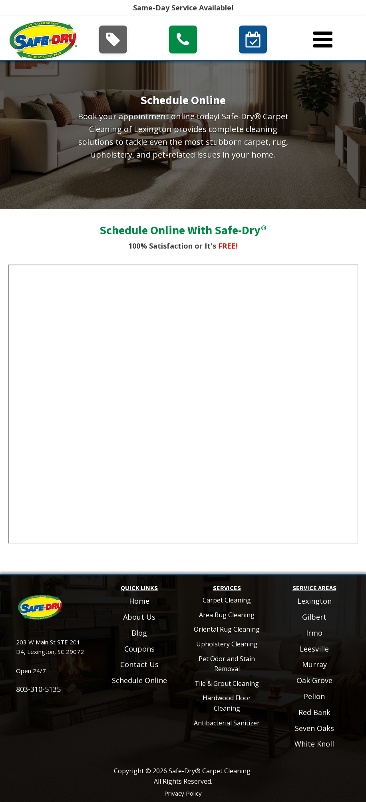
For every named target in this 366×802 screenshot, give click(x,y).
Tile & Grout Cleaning (227, 683)
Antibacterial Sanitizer (227, 723)
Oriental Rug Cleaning (227, 629)
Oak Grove (314, 680)
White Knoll (314, 744)
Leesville (314, 649)
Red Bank (314, 712)
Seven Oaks (314, 728)
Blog (139, 633)
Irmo (314, 633)
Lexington (314, 601)
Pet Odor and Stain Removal (227, 664)
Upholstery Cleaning (227, 644)
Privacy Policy (183, 793)
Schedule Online (139, 680)
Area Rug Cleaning (227, 614)
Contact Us (139, 664)
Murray (314, 664)
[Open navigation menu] (323, 40)
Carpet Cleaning (227, 600)
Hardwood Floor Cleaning (227, 703)
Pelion (314, 696)
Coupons (139, 649)
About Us (139, 617)
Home (139, 601)
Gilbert (314, 617)
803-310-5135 (38, 689)
